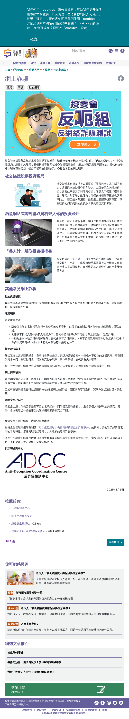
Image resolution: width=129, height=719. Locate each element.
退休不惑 (13, 583)
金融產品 (74, 63)
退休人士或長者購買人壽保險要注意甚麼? (60, 573)
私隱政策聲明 (73, 709)
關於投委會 (19, 63)
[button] (117, 51)
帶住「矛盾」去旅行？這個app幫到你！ (31, 671)
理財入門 (34, 69)
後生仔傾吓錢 (15, 652)
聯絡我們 (27, 709)
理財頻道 (59, 63)
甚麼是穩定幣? (29, 623)
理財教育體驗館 (92, 63)
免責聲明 (56, 709)
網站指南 (41, 709)
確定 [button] (34, 39)
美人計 (76, 258)
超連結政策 (91, 709)
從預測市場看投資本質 (29, 592)
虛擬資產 (13, 623)
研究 (33, 63)
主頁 (7, 69)
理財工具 (45, 63)
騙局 (47, 69)
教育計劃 (111, 63)
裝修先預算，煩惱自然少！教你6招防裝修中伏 (34, 662)
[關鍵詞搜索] (90, 51)
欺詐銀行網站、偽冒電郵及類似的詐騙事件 (64, 427)
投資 (10, 592)
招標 (104, 709)
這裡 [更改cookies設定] (53, 28)
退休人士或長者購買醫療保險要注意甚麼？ (46, 608)
